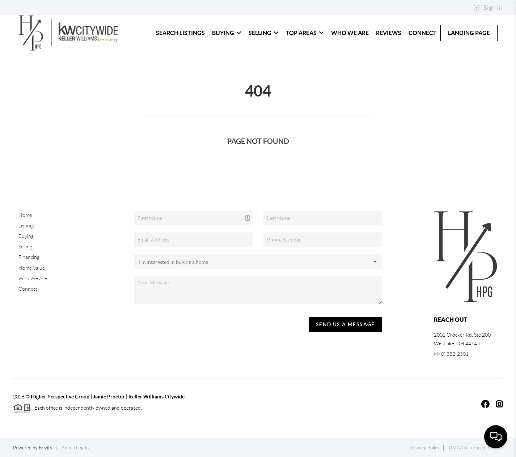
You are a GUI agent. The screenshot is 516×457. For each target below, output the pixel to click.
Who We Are (350, 33)
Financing (28, 257)
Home (25, 215)
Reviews (388, 33)
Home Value (31, 268)
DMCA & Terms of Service (476, 447)
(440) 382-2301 (451, 354)
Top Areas (305, 33)
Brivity (45, 447)
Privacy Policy (425, 447)
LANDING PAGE (469, 33)
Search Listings (180, 33)
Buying (226, 33)
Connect (423, 33)
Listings (26, 225)
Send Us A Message (345, 324)
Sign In (488, 7)
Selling (264, 33)
